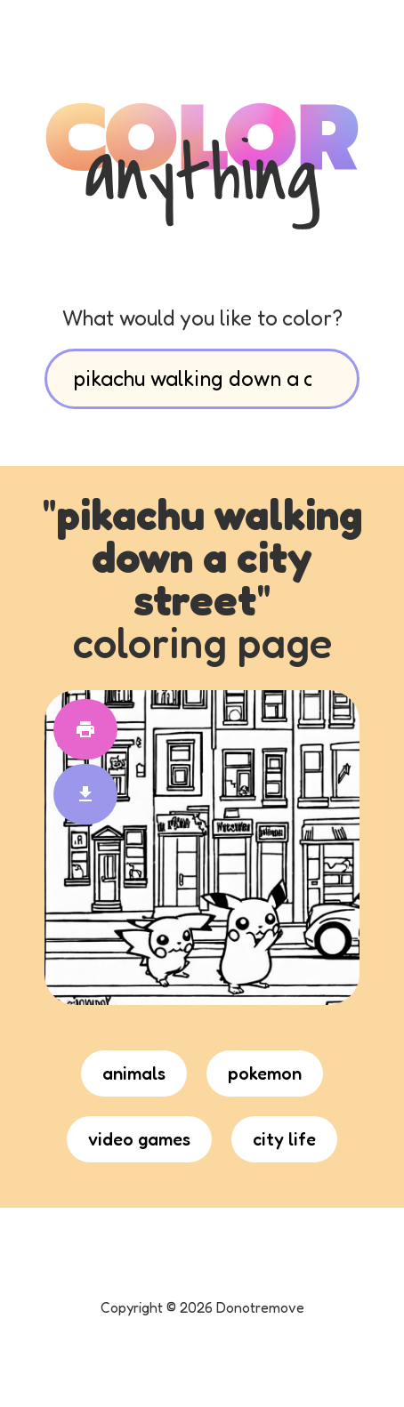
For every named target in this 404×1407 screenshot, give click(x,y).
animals (134, 1073)
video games (139, 1139)
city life (284, 1139)
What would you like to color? (202, 318)
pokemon (265, 1073)
